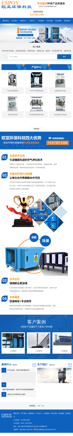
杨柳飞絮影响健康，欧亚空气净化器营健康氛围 (18, 389)
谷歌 (38, 405)
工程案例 (46, 413)
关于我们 (24, 413)
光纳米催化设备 (20, 51)
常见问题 (54, 413)
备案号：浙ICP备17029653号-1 (24, 429)
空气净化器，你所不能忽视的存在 (18, 370)
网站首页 (16, 413)
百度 (42, 405)
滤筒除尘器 (40, 51)
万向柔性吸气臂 (57, 51)
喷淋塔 (48, 51)
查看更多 (37, 129)
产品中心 (39, 413)
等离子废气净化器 (8, 51)
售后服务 (61, 413)
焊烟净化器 (31, 51)
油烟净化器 (67, 51)
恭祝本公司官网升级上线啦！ (17, 394)
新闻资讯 (31, 413)
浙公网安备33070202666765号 (45, 429)
